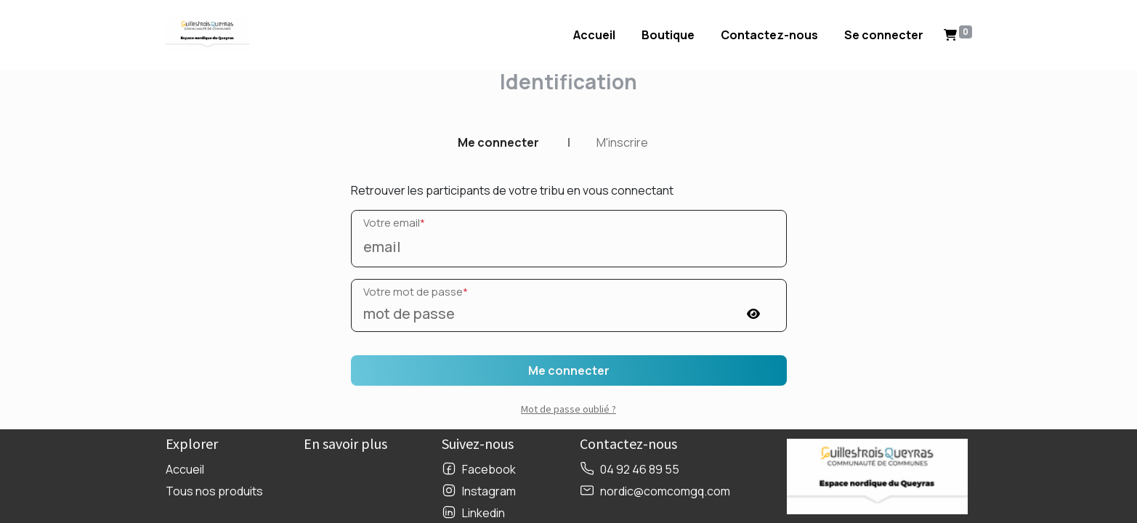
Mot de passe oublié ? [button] (568, 408)
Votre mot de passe (415, 291)
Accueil (185, 469)
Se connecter (883, 35)
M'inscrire (622, 142)
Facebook (489, 469)
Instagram (489, 491)
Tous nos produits (214, 491)
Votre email (394, 222)
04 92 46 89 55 (639, 469)
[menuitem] (594, 35)
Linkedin (483, 513)
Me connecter (498, 142)
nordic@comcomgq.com (665, 491)
